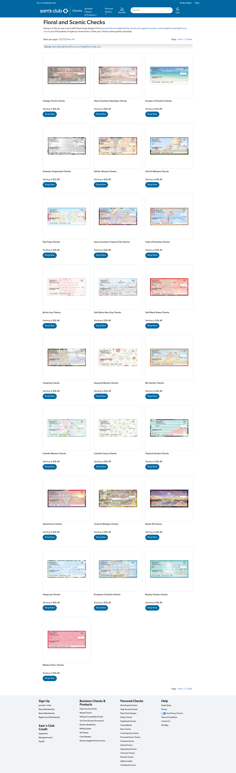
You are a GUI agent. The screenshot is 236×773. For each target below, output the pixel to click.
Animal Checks (126, 745)
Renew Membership (47, 713)
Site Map (164, 725)
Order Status (186, 3)
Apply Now (43, 734)
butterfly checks (129, 28)
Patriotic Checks (127, 757)
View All (70, 39)
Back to (46, 3)
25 (59, 39)
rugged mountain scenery (152, 28)
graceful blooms (109, 28)
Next (190, 39)
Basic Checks (125, 729)
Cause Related (126, 725)
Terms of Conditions (169, 717)
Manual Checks (86, 713)
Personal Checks (131, 701)
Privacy (164, 709)
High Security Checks (88, 709)
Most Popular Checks (128, 705)
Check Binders (85, 737)
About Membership (46, 709)
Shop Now (50, 114)
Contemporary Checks (129, 733)
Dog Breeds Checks (128, 721)
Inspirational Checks (128, 749)
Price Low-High (78, 47)
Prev (180, 39)
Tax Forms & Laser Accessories (92, 721)
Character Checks (127, 753)
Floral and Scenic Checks (130, 737)
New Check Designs (128, 713)
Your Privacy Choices (172, 713)
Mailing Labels (85, 729)
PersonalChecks (109, 11)
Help (197, 3)
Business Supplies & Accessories (92, 741)
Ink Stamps (84, 733)
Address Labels (126, 761)
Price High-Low (94, 47)
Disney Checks (126, 717)
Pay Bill (41, 742)
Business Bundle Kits (88, 725)
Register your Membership (49, 717)
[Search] (169, 10)
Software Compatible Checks (91, 717)
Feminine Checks (127, 741)
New (67, 47)
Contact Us (165, 721)
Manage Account (45, 738)
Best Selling (57, 47)
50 (64, 39)
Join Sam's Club (45, 705)
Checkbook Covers (128, 765)
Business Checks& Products (91, 12)
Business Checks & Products (92, 702)
